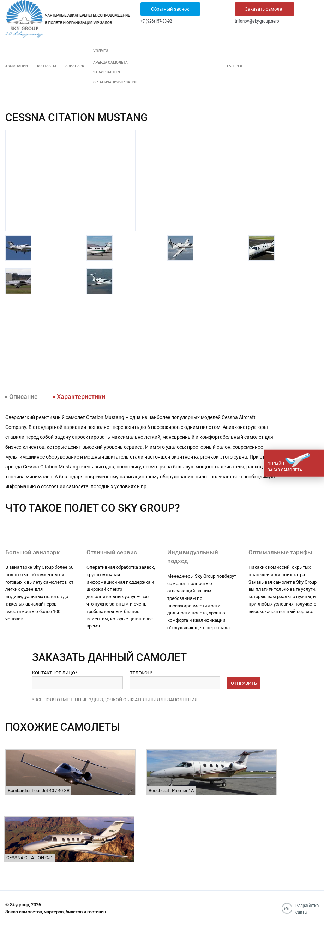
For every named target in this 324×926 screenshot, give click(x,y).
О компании (16, 66)
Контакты (46, 66)
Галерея (234, 66)
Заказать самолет (264, 9)
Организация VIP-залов (115, 82)
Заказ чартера (107, 72)
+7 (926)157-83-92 (156, 21)
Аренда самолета (110, 62)
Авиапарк (74, 66)
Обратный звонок (170, 9)
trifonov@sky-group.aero (257, 21)
